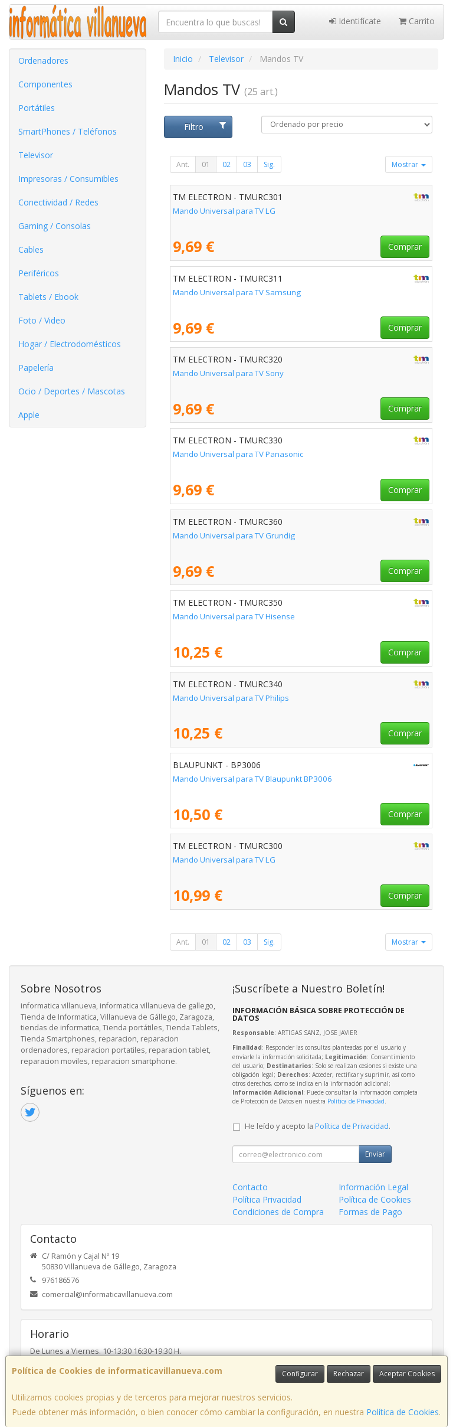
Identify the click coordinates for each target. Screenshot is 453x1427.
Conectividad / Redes (58, 202)
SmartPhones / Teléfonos (67, 131)
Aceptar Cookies (407, 1374)
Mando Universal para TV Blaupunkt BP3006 (252, 778)
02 (226, 164)
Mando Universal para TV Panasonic (238, 454)
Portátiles (36, 107)
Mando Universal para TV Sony (228, 373)
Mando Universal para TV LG (224, 210)
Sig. (269, 164)
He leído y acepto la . (317, 1126)
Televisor (35, 155)
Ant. (182, 164)
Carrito (417, 21)
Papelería (36, 367)
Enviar (375, 1154)
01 (206, 164)
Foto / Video (41, 320)
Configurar (300, 1374)
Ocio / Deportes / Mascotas (71, 391)
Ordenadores (43, 60)
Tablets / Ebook (48, 296)
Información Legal (373, 1187)
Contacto (250, 1187)
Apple (29, 414)
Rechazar (348, 1374)
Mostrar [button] (409, 164)
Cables (31, 249)
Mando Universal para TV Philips (231, 698)
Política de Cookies (402, 1412)
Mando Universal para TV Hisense (234, 616)
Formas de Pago (370, 1211)
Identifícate (355, 21)
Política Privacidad (266, 1199)
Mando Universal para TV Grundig (234, 535)
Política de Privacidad (356, 1101)
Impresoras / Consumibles (68, 178)
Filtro (205, 126)
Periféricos (38, 273)
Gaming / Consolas (54, 225)
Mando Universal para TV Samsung (237, 292)
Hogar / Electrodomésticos (69, 344)
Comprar (405, 246)
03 (247, 164)
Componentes (45, 84)
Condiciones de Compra (278, 1211)
